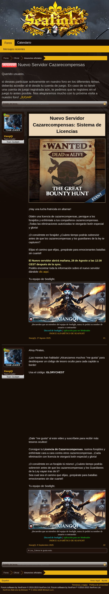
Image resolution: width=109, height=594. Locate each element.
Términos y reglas (79, 585)
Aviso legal (95, 580)
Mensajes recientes (14, 49)
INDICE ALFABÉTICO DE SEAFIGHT (67, 333)
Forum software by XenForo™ (76, 587)
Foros (8, 42)
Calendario (24, 42)
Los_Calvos (35, 550)
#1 (104, 338)
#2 (104, 545)
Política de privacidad (98, 585)
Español (5, 580)
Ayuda (104, 580)
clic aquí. (44, 271)
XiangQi (8, 136)
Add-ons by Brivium (28, 590)
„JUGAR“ (26, 97)
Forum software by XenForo (26, 587)
